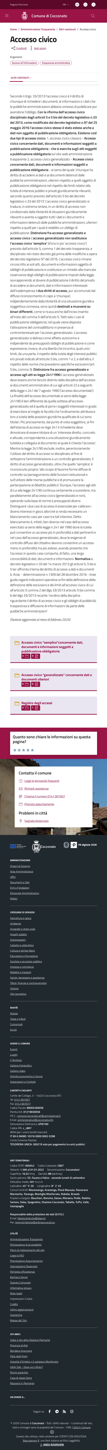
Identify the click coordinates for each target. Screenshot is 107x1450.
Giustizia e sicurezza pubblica (26, 961)
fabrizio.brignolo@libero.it (32, 1218)
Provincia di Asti (19, 1345)
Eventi (13, 1049)
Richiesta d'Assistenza (22, 1272)
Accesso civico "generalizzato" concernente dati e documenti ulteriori (56, 677)
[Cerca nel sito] (93, 16)
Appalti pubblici (18, 934)
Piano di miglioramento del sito (27, 1250)
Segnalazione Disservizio (23, 1266)
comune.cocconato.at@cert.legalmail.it (39, 1116)
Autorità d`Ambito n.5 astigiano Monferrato (34, 1362)
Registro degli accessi (36, 702)
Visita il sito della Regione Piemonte (30, 1340)
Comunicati (16, 1024)
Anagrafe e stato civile (22, 929)
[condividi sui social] (18, 48)
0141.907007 (22, 1100)
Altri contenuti (67, 29)
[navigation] (7, 16)
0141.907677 (23, 1104)
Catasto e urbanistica (22, 945)
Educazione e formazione (24, 956)
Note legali (16, 1293)
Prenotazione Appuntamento (26, 1261)
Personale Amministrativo (24, 893)
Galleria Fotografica (21, 1065)
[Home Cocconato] (42, 16)
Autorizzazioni (18, 940)
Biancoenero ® (31, 1441)
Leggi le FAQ (17, 1255)
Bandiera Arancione (21, 1351)
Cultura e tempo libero (22, 951)
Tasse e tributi (18, 1019)
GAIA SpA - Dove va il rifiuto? (26, 1367)
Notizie (14, 1013)
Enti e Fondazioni (19, 888)
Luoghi (14, 1055)
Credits (14, 1304)
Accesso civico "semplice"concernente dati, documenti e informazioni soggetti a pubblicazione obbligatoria (52, 647)
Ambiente (15, 923)
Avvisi (13, 1030)
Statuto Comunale (20, 1282)
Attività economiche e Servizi (26, 1076)
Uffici (13, 877)
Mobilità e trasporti (20, 972)
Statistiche (16, 1315)
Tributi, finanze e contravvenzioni (28, 983)
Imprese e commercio (22, 967)
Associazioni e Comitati (23, 1082)
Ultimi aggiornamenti (22, 1310)
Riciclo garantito (19, 1372)
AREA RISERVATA (51, 1445)
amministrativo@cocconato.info (35, 1120)
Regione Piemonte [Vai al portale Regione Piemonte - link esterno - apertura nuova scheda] (19, 4)
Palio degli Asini (18, 1356)
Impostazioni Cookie (21, 1299)
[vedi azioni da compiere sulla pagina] (37, 48)
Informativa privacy (21, 1288)
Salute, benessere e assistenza (27, 978)
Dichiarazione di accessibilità (25, 1245)
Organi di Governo (20, 866)
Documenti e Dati (19, 882)
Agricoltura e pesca (20, 918)
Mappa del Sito (18, 1320)
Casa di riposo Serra (21, 1378)
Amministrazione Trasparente (38, 29)
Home (13, 29)
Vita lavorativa (18, 994)
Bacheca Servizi (19, 1277)
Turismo (14, 988)
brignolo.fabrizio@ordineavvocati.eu (35, 1222)
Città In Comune (81, 1427)
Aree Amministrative (21, 871)
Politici (13, 898)
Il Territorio (16, 1060)
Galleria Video (17, 1071)
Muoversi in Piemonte (22, 1383)
